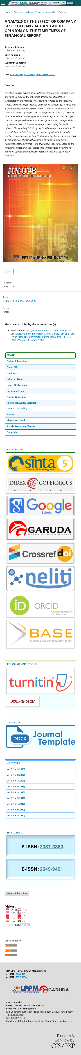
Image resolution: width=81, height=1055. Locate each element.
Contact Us (12, 373)
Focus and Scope (15, 391)
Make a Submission (17, 893)
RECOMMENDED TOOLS (22, 664)
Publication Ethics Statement (22, 402)
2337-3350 (21, 977)
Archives (18, 11)
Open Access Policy (17, 408)
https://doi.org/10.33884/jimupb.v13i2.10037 (32, 74)
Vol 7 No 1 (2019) (16, 792)
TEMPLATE (14, 722)
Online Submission (17, 361)
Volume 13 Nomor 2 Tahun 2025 (40, 11)
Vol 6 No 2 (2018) (16, 798)
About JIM (12, 367)
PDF (9, 271)
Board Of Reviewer (17, 385)
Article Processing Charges (21, 426)
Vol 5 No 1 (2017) (16, 815)
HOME (11, 355)
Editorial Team (15, 379)
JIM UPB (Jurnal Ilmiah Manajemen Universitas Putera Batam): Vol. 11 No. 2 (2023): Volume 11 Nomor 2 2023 (43, 336)
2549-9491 (21, 973)
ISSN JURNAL (15, 832)
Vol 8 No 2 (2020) (16, 774)
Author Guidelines (16, 397)
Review (10, 414)
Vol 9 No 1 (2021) (16, 769)
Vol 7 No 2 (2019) (16, 786)
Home (7, 11)
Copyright (12, 432)
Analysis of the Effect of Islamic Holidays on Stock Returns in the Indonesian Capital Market (41, 332)
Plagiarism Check (16, 420)
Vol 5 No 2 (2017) (16, 809)
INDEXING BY (15, 449)
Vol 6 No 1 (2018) (16, 803)
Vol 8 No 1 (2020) (16, 780)
